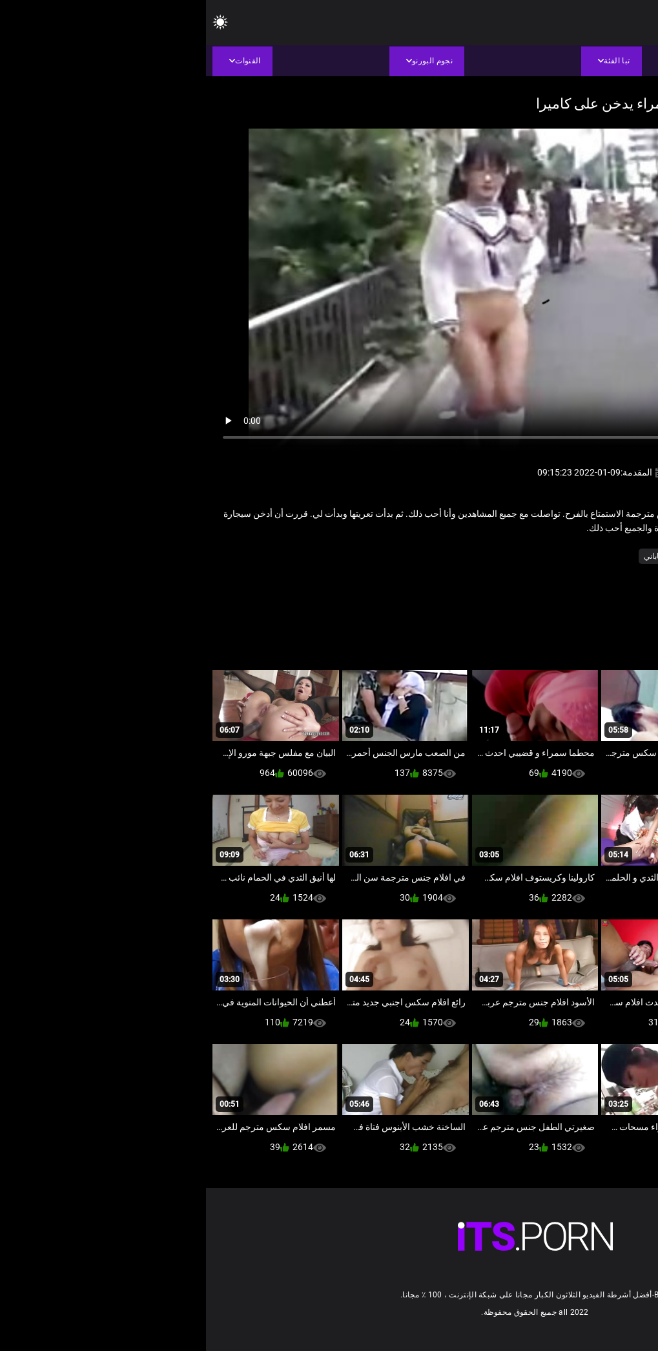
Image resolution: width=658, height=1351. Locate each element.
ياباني (446, 556)
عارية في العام (516, 556)
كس (474, 556)
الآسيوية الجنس (576, 556)
